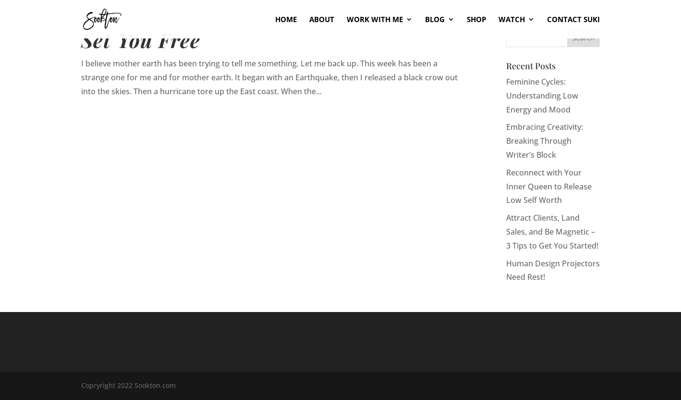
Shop (476, 20)
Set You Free (140, 39)
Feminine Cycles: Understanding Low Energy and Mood (542, 95)
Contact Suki (573, 20)
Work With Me (375, 20)
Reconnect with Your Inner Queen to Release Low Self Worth (549, 186)
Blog (435, 20)
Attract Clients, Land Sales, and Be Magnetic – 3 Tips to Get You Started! (552, 231)
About (321, 20)
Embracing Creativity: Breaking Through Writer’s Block (544, 141)
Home (286, 20)
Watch (512, 20)
